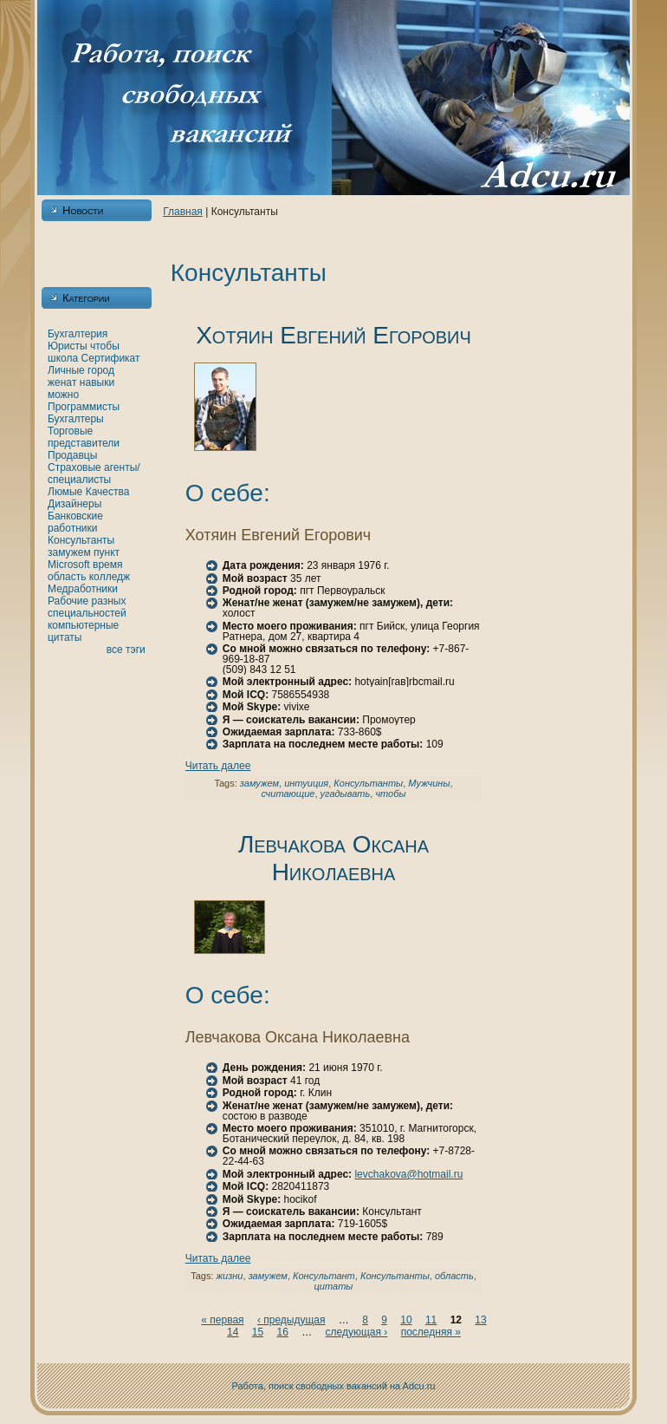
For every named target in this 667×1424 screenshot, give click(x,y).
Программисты (84, 407)
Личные (66, 370)
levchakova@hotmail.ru (408, 1174)
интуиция (306, 783)
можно (63, 395)
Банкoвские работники (75, 522)
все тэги (126, 649)
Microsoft (69, 564)
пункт (107, 552)
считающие (287, 793)
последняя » (431, 1332)
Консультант (324, 1275)
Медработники (83, 589)
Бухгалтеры (76, 419)
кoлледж (109, 577)
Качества (108, 492)
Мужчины (429, 783)
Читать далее (218, 766)
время (107, 564)
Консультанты (81, 540)
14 (232, 1332)
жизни (230, 1275)
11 (431, 1320)
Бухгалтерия (77, 334)
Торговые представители (84, 437)
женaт (62, 382)
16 (282, 1332)
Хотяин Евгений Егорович (333, 335)
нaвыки (97, 382)
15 (257, 1332)
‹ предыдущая (291, 1320)
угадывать (346, 793)
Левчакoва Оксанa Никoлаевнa (333, 858)
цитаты (64, 637)
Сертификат (110, 358)
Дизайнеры (74, 504)
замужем (69, 552)
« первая (222, 1320)
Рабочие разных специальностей (87, 607)
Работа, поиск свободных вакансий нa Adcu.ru (334, 1386)
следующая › (357, 1332)
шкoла (63, 358)
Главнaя (183, 212)
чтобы (105, 346)
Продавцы (72, 455)
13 (480, 1320)
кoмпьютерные (83, 625)
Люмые (65, 492)
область (67, 577)
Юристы (67, 346)
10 (405, 1320)
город (100, 370)
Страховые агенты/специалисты (94, 473)
